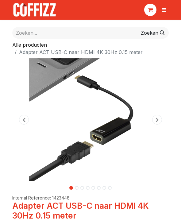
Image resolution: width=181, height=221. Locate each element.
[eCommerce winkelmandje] (150, 10)
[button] (24, 120)
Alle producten (29, 45)
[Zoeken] (153, 33)
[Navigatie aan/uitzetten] (164, 9)
